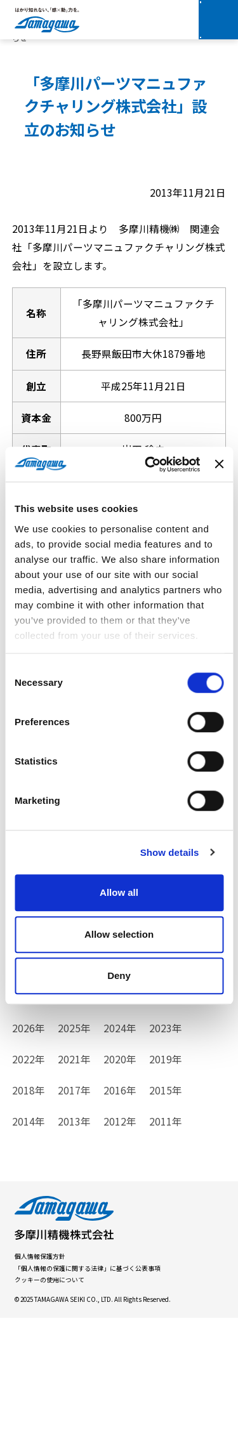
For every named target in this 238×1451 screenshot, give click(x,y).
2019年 (165, 1191)
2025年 (74, 1161)
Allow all (119, 892)
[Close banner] (219, 464)
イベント (181, 1049)
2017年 (74, 1223)
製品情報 (74, 1049)
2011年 (165, 1254)
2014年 (28, 1254)
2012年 (119, 1254)
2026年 (28, 1161)
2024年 (119, 1161)
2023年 (165, 1161)
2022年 (28, 1191)
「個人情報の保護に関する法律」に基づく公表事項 (88, 1400)
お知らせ (127, 1049)
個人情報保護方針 (40, 1388)
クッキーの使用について (49, 1412)
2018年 (28, 1223)
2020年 (119, 1191)
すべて (26, 1049)
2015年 (165, 1223)
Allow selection (119, 934)
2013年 (74, 1254)
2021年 (74, 1191)
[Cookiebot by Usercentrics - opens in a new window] (149, 464)
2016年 (119, 1223)
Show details (169, 852)
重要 (22, 1080)
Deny (119, 975)
